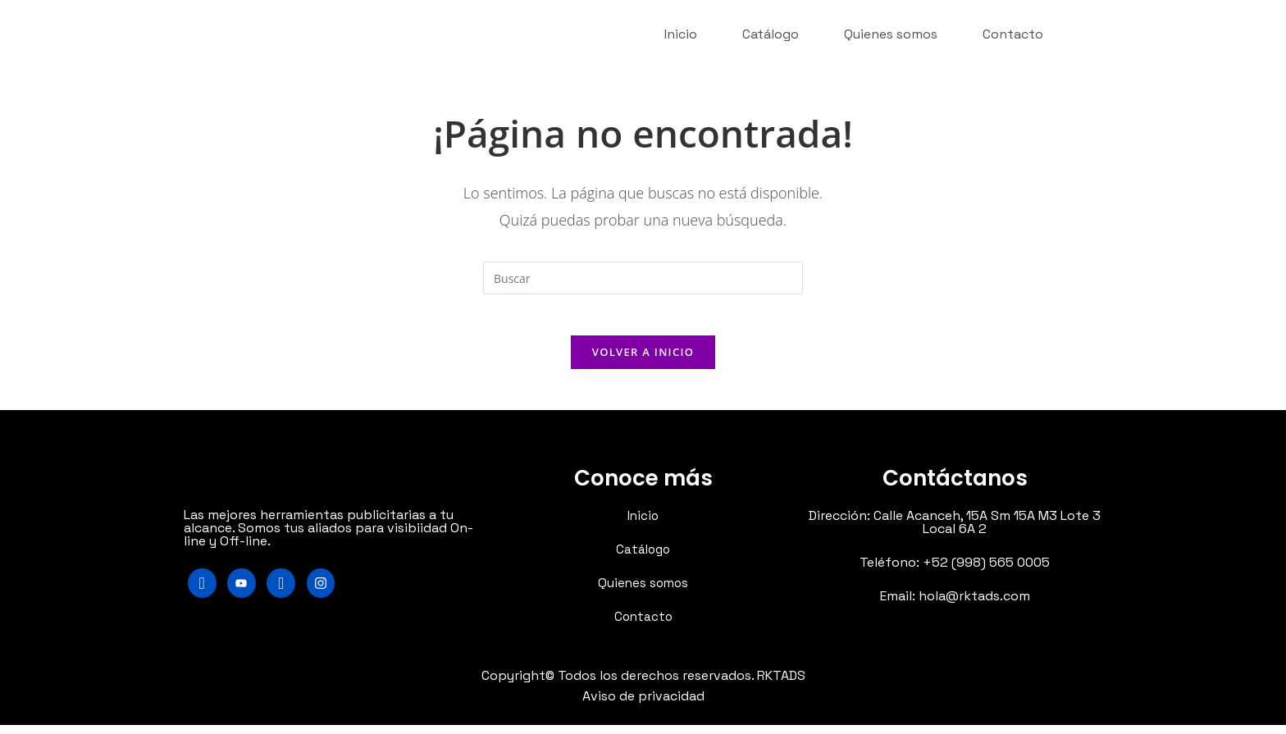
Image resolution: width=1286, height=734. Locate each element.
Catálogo (770, 32)
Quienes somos (890, 32)
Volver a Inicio (643, 360)
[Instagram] (336, 593)
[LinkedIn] (292, 593)
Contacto (1013, 32)
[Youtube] (248, 593)
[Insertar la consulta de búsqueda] (643, 278)
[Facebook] (204, 593)
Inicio (680, 32)
